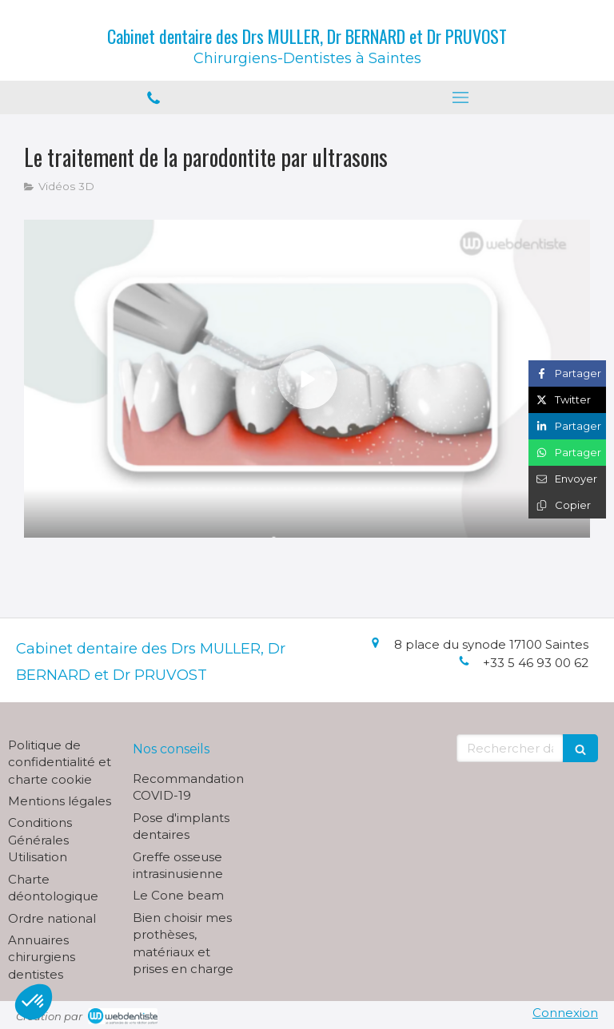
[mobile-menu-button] (460, 97)
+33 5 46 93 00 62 (535, 662)
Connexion (565, 1012)
